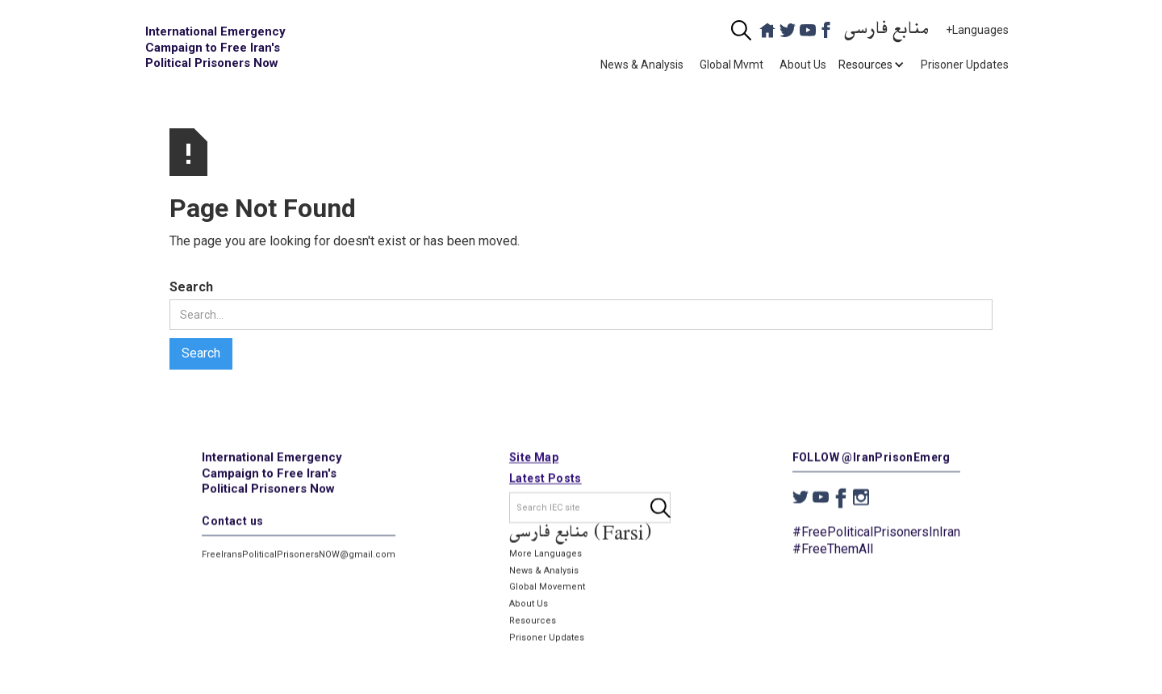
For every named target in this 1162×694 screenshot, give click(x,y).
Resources (532, 621)
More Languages (545, 554)
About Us (803, 64)
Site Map (533, 457)
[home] (217, 48)
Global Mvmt (731, 64)
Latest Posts (545, 478)
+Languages (977, 29)
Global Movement (547, 588)
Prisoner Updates (965, 64)
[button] (865, 64)
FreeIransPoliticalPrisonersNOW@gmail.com (298, 555)
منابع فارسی (887, 30)
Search (191, 287)
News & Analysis (641, 64)
